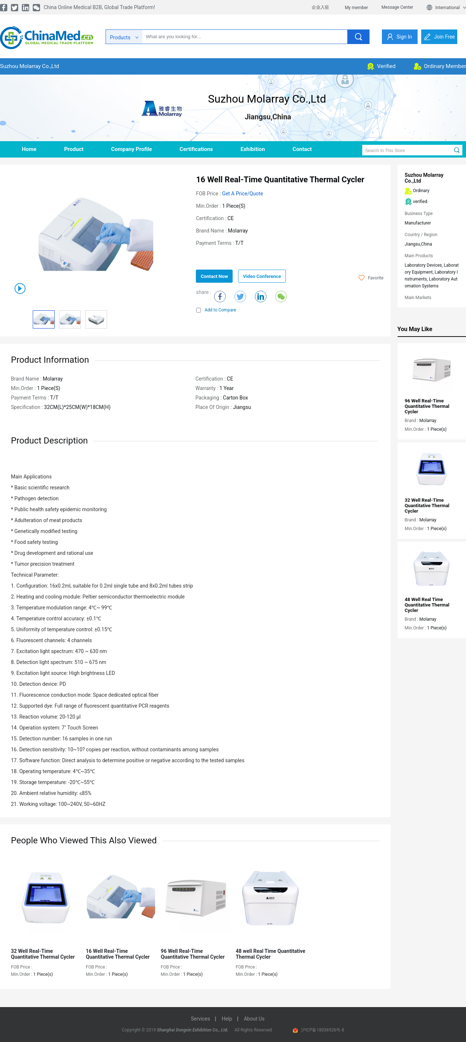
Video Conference (262, 276)
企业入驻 (320, 7)
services (200, 1019)
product (73, 149)
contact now (214, 276)
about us (254, 1019)
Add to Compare (216, 310)
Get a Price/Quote (242, 193)
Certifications (196, 149)
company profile (131, 149)
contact (302, 149)
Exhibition (253, 149)
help (227, 1019)
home (29, 149)
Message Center (397, 7)
